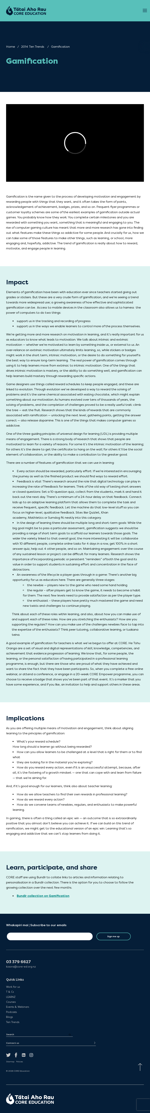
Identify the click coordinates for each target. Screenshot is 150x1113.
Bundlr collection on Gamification (43, 896)
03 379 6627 (18, 962)
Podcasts (11, 1012)
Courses (11, 1001)
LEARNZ (10, 997)
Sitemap (10, 1062)
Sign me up (113, 936)
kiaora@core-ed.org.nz (21, 966)
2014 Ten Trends (32, 46)
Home (10, 46)
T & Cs (10, 991)
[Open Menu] (145, 10)
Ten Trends (12, 1022)
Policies (19, 1062)
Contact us (12, 1043)
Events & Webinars (17, 1006)
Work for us (13, 986)
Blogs (9, 1017)
